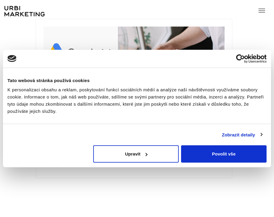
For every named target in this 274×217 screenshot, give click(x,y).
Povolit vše (224, 153)
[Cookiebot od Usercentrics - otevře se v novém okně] (240, 58)
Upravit (136, 153)
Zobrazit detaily (238, 134)
